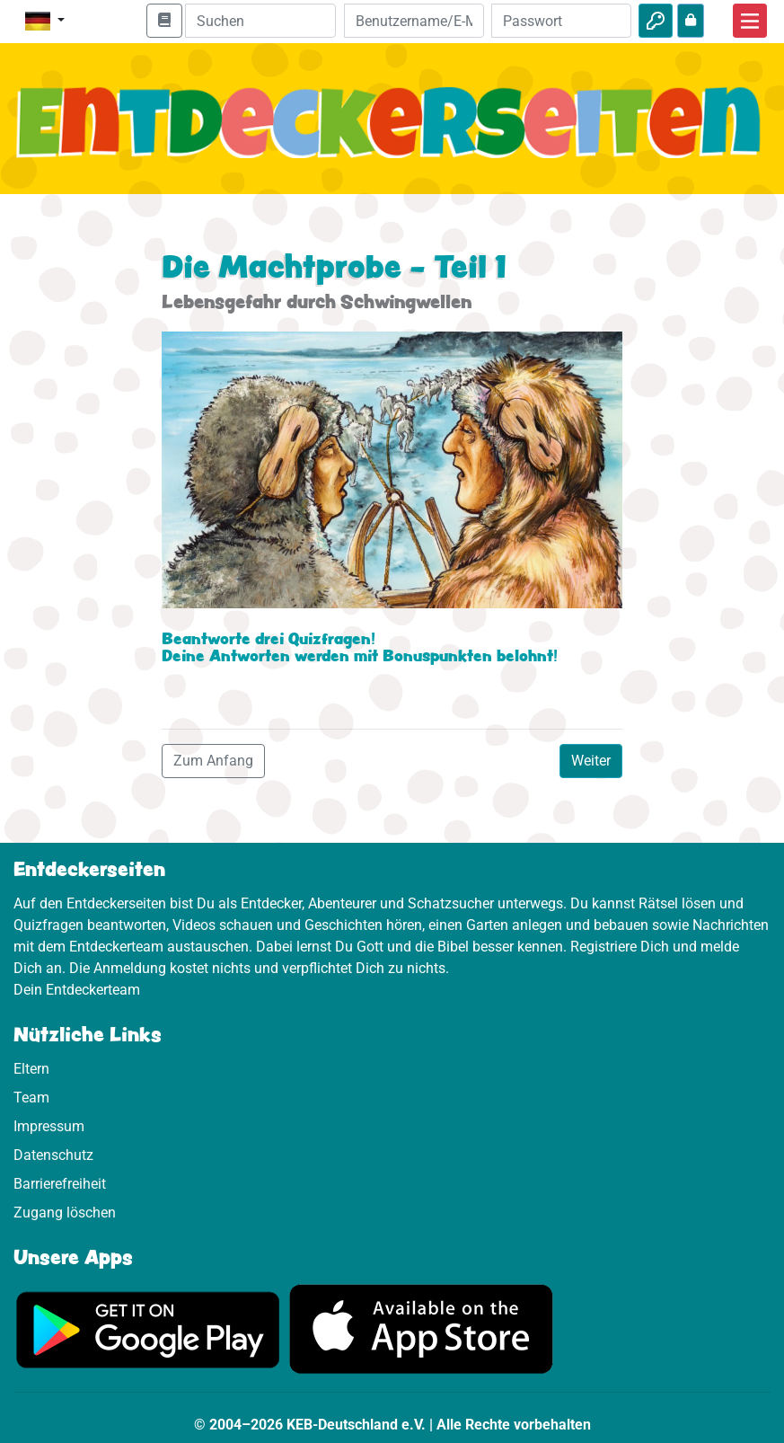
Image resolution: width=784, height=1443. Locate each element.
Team (31, 1097)
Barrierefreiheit (59, 1183)
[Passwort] (561, 21)
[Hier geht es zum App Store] (421, 1328)
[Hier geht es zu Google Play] (148, 1328)
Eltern (31, 1068)
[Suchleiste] (260, 21)
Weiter (591, 760)
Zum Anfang (213, 760)
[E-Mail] (414, 21)
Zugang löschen (64, 1212)
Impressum (48, 1126)
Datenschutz (53, 1155)
